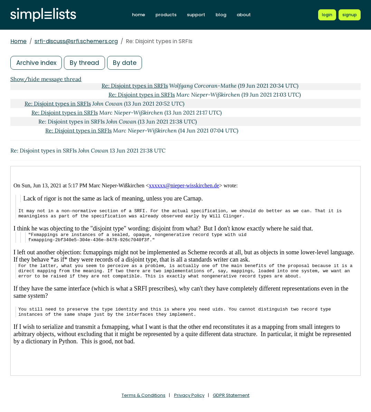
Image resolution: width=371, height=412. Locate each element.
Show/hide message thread (46, 79)
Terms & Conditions (143, 395)
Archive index (36, 62)
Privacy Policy (189, 395)
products (167, 14)
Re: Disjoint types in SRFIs (135, 85)
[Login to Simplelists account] (327, 14)
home (140, 14)
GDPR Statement (231, 395)
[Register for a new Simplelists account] (350, 14)
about (245, 14)
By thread (86, 62)
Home (18, 41)
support (198, 14)
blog (222, 14)
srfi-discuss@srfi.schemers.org (76, 41)
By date (126, 62)
